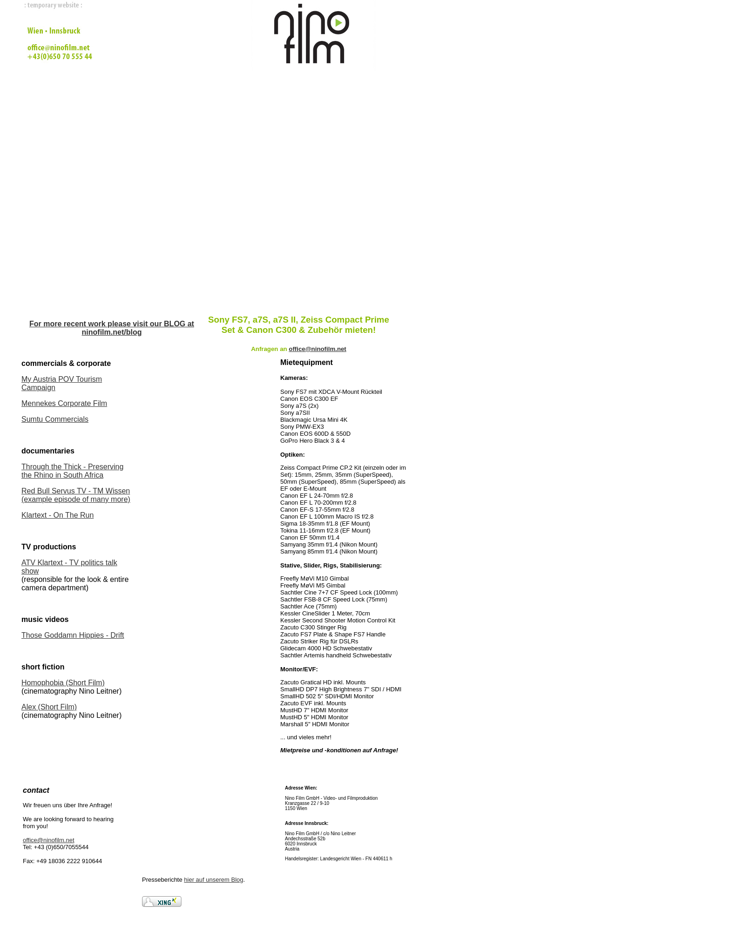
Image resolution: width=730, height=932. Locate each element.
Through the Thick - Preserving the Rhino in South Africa (72, 471)
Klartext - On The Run (57, 515)
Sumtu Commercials (54, 419)
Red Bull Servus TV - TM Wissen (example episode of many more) (75, 495)
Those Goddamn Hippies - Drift (72, 635)
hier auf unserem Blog (213, 879)
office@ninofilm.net (48, 840)
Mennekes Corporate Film (64, 403)
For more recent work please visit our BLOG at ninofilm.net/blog (111, 328)
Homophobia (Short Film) (63, 683)
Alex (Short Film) (49, 707)
